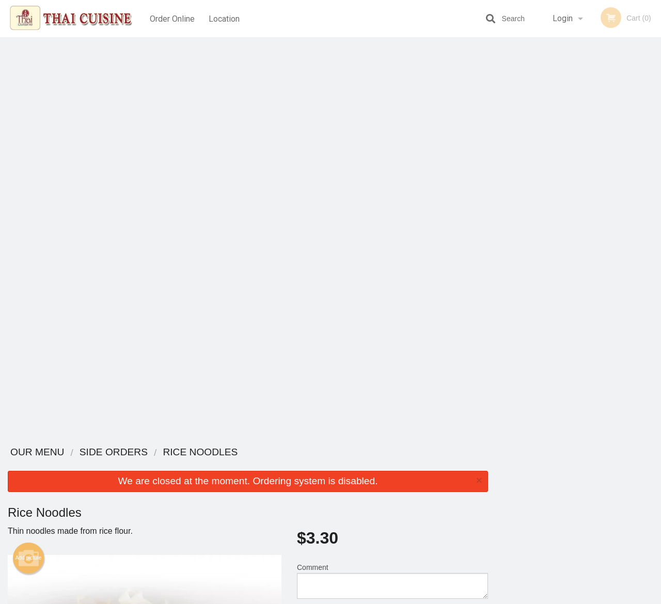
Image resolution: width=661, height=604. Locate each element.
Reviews (393, 466)
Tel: (498, 491)
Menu (303, 466)
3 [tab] (570, 208)
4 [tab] (586, 208)
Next (653, 141)
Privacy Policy (401, 491)
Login (563, 18)
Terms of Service (348, 596)
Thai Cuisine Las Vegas (132, 452)
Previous (503, 141)
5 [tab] (601, 208)
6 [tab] (617, 208)
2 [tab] (555, 208)
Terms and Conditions (413, 479)
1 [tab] (539, 208)
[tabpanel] (578, 141)
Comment (392, 181)
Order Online (172, 18)
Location (225, 18)
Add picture (28, 158)
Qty (326, 223)
